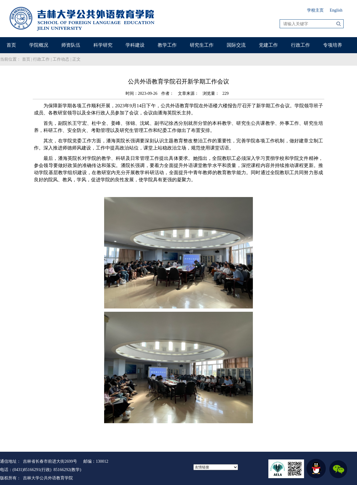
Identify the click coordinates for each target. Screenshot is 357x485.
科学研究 (102, 45)
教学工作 (167, 45)
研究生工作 (202, 45)
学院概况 (38, 45)
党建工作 (268, 45)
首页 (11, 45)
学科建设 (135, 45)
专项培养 (332, 45)
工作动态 (61, 59)
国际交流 (236, 45)
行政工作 (300, 45)
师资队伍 (70, 45)
